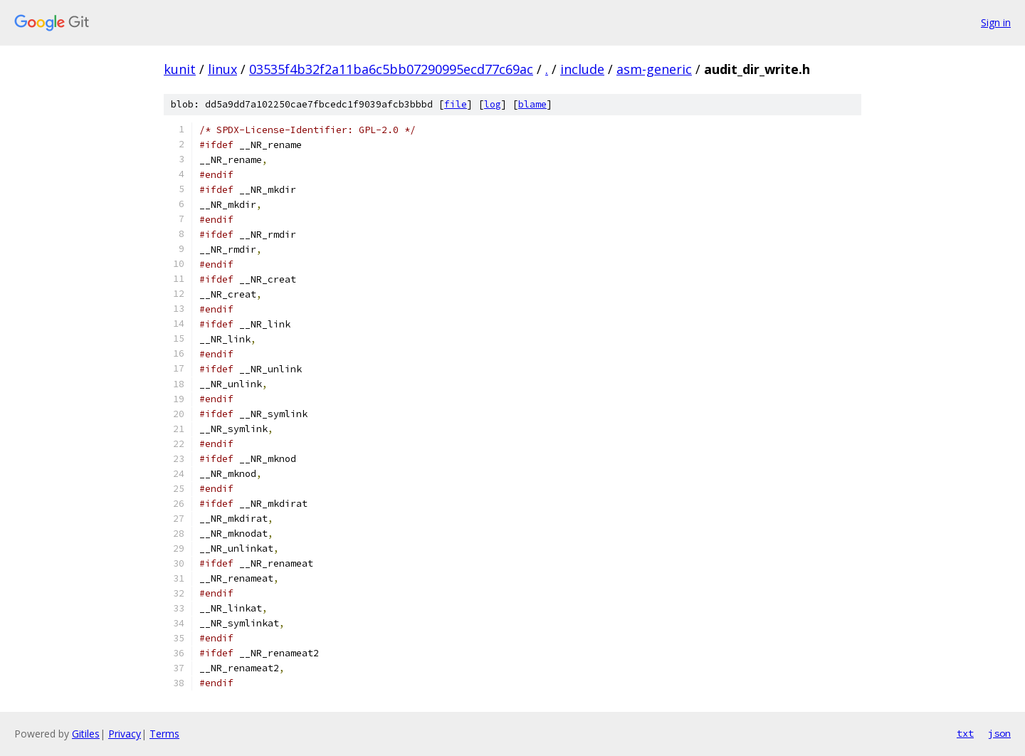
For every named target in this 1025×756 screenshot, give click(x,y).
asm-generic (654, 69)
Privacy (124, 733)
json (999, 733)
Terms (164, 733)
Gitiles (86, 733)
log (492, 104)
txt (965, 733)
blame (532, 104)
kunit (180, 69)
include (582, 69)
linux (222, 69)
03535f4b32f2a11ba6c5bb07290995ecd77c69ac (391, 69)
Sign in (996, 22)
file (455, 104)
